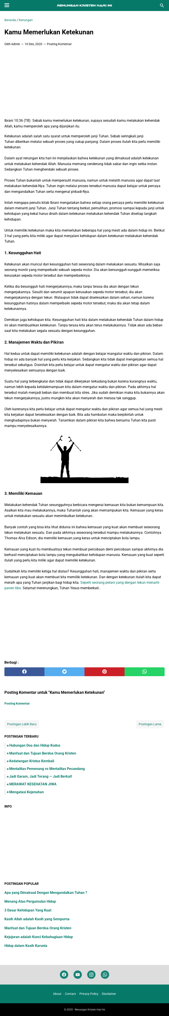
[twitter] (64, 671)
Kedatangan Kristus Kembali (31, 761)
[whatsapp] (145, 671)
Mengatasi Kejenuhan (26, 792)
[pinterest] (104, 671)
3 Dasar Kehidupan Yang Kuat (27, 910)
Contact (70, 994)
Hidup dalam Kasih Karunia (25, 946)
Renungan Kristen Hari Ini (90, 1009)
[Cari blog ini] (162, 5)
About (57, 994)
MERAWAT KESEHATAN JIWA (33, 784)
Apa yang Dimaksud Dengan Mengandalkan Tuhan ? (45, 893)
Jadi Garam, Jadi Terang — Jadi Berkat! (40, 776)
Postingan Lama (150, 724)
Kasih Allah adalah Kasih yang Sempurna (37, 919)
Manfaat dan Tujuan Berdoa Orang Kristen (42, 753)
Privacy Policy (88, 994)
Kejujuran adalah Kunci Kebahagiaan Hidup (38, 937)
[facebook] (24, 671)
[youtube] (77, 974)
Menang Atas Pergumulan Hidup (30, 901)
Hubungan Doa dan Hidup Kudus (34, 745)
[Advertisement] (84, 82)
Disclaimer (109, 994)
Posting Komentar (59, 44)
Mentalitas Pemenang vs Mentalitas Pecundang (47, 769)
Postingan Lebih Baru (22, 724)
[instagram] (91, 974)
